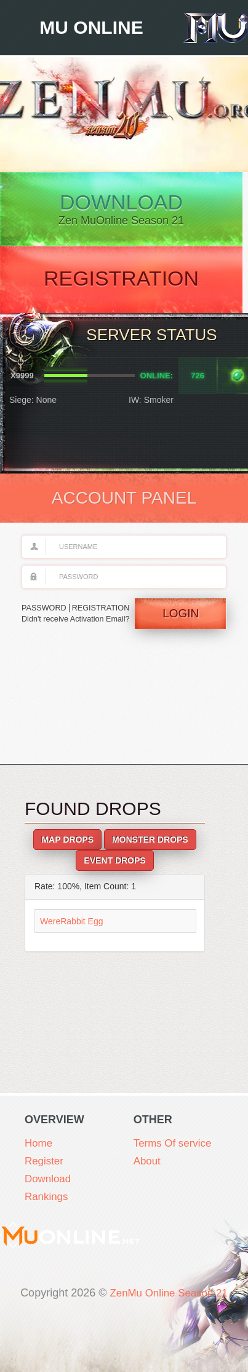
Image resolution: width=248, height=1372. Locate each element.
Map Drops (67, 844)
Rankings (48, 1199)
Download (124, 210)
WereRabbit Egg (71, 925)
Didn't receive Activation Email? (64, 627)
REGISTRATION (103, 609)
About (148, 1162)
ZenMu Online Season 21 (168, 1295)
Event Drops (114, 865)
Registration (124, 283)
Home (39, 1144)
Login (180, 621)
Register (45, 1162)
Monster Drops (150, 844)
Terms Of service (175, 1144)
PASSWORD (45, 609)
